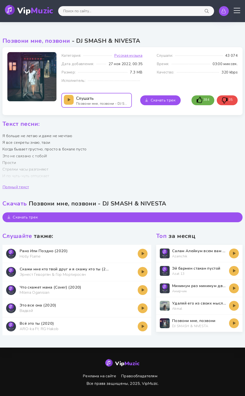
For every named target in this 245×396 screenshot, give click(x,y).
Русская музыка (128, 55)
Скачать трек (160, 100)
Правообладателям (139, 376)
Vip (35, 10)
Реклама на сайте (99, 376)
